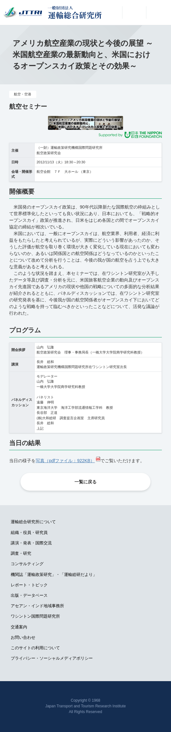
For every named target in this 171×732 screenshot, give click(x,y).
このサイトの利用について (35, 647)
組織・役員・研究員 (29, 532)
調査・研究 (21, 553)
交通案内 (19, 627)
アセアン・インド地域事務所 (37, 605)
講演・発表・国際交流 (31, 543)
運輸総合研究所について (33, 521)
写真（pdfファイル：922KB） (65, 460)
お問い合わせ (23, 637)
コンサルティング (27, 563)
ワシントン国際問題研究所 (35, 616)
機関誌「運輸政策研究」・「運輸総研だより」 (54, 574)
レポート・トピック (29, 585)
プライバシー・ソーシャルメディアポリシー (52, 658)
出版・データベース (29, 595)
